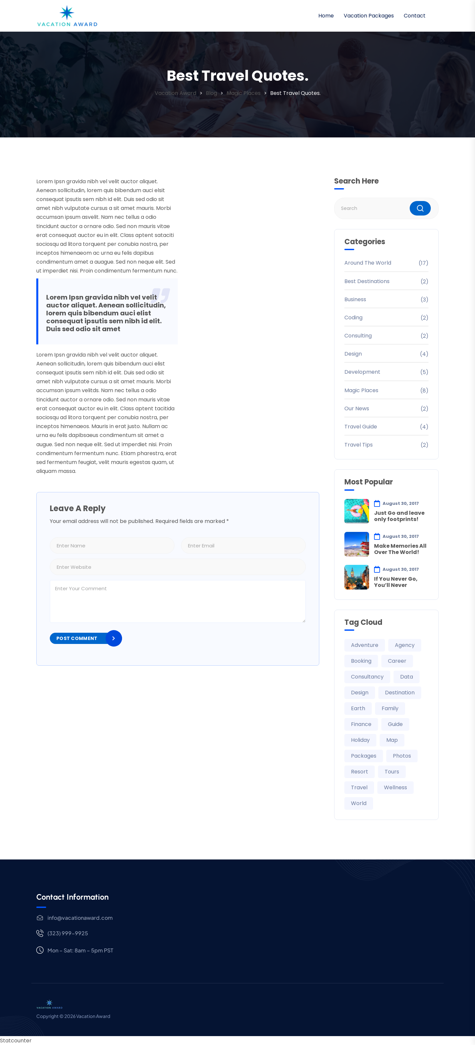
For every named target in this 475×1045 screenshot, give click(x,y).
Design (353, 354)
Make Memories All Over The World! (400, 549)
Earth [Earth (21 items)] (358, 708)
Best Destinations (367, 281)
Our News (356, 408)
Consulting (358, 335)
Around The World (367, 263)
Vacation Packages (369, 15)
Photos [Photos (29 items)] (402, 756)
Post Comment (76, 638)
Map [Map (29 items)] (392, 740)
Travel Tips (358, 445)
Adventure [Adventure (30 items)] (364, 645)
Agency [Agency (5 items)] (405, 645)
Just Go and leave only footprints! (399, 516)
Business (355, 299)
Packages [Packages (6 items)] (363, 756)
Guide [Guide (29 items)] (395, 724)
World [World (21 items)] (358, 803)
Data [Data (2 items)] (406, 677)
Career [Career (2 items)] (397, 661)
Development (362, 372)
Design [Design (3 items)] (359, 692)
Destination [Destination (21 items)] (400, 692)
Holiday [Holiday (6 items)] (360, 740)
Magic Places (361, 390)
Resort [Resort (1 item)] (359, 771)
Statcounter (16, 1040)
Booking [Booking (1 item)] (361, 661)
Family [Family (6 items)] (390, 708)
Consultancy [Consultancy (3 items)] (367, 677)
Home (326, 15)
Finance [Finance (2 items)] (361, 724)
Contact (415, 15)
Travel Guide (360, 426)
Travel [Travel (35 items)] (359, 787)
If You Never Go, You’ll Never (396, 582)
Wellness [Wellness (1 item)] (395, 787)
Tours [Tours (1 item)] (392, 771)
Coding (353, 317)
